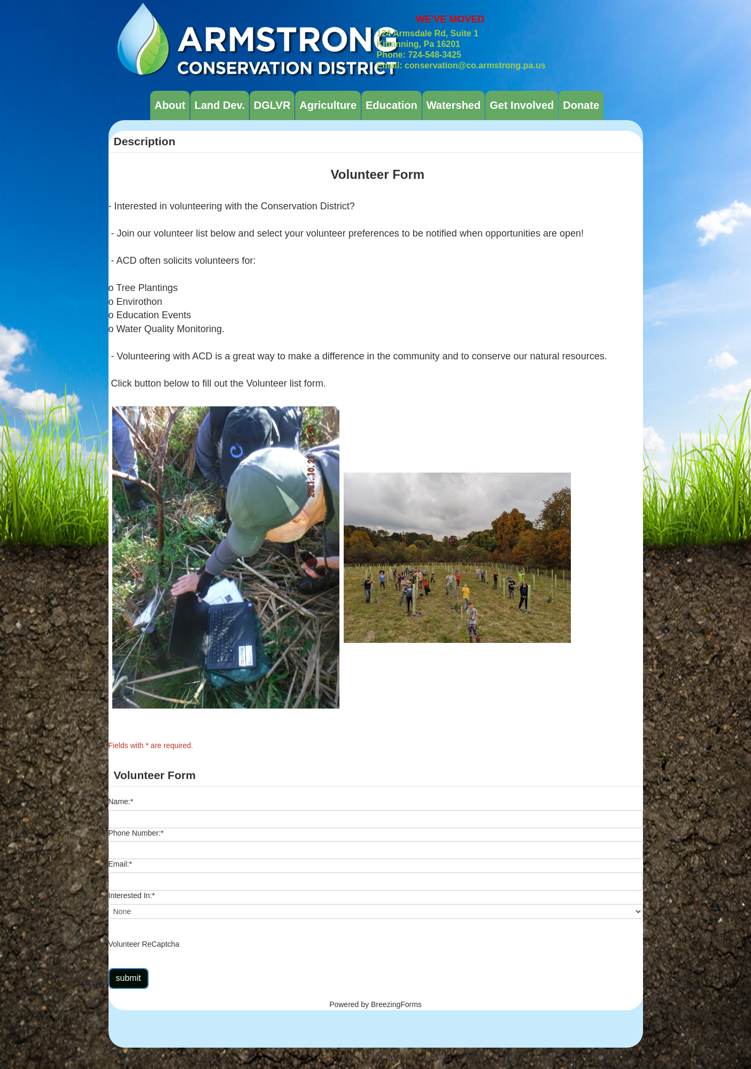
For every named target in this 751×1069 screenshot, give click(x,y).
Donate (581, 105)
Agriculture (328, 105)
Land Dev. (220, 105)
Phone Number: (136, 833)
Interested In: (132, 895)
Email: (120, 864)
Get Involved (522, 105)
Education (391, 105)
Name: (121, 801)
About (169, 105)
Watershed (454, 105)
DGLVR (272, 105)
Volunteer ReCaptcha (144, 944)
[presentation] (262, 944)
